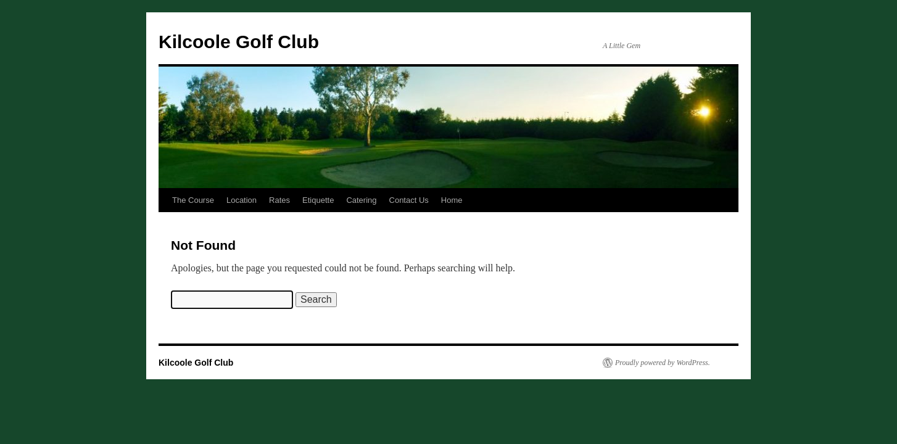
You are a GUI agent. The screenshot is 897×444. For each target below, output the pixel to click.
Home (452, 200)
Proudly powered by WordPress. (662, 362)
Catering (361, 200)
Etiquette (318, 200)
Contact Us (409, 200)
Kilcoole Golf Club (239, 41)
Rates (279, 200)
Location (241, 200)
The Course (193, 200)
